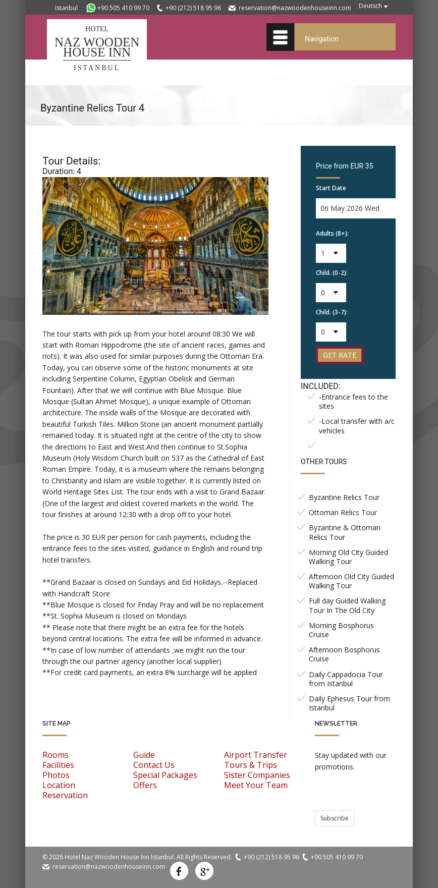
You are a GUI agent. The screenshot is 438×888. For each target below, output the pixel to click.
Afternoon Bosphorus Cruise (344, 654)
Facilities (58, 764)
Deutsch (370, 6)
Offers (145, 785)
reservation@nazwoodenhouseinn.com (295, 8)
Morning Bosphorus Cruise (341, 630)
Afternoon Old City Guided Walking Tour (351, 581)
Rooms (55, 754)
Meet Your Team (256, 785)
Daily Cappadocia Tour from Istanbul (346, 679)
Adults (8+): (332, 233)
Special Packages (165, 775)
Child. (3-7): (332, 312)
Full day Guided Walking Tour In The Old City (347, 605)
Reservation (65, 795)
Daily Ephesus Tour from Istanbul (349, 703)
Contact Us (154, 764)
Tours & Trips (250, 764)
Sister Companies (257, 775)
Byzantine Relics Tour (344, 497)
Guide (144, 754)
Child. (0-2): (332, 272)
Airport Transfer (255, 754)
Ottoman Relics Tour (343, 512)
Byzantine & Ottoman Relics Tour (344, 532)
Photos (56, 775)
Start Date (331, 188)
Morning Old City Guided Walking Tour (348, 556)
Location (58, 785)
